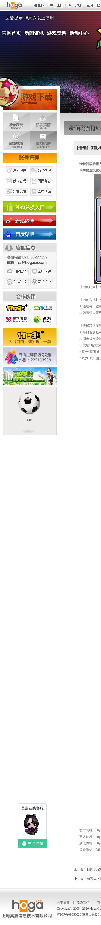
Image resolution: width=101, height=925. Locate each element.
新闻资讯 (34, 33)
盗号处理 (41, 176)
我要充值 (16, 197)
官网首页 (11, 33)
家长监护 (41, 288)
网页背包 (41, 187)
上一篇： (80, 869)
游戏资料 (56, 33)
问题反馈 (16, 277)
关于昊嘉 (63, 902)
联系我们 (83, 902)
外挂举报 (16, 288)
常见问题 (41, 197)
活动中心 (79, 33)
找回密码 (16, 187)
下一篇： (80, 878)
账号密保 (16, 176)
